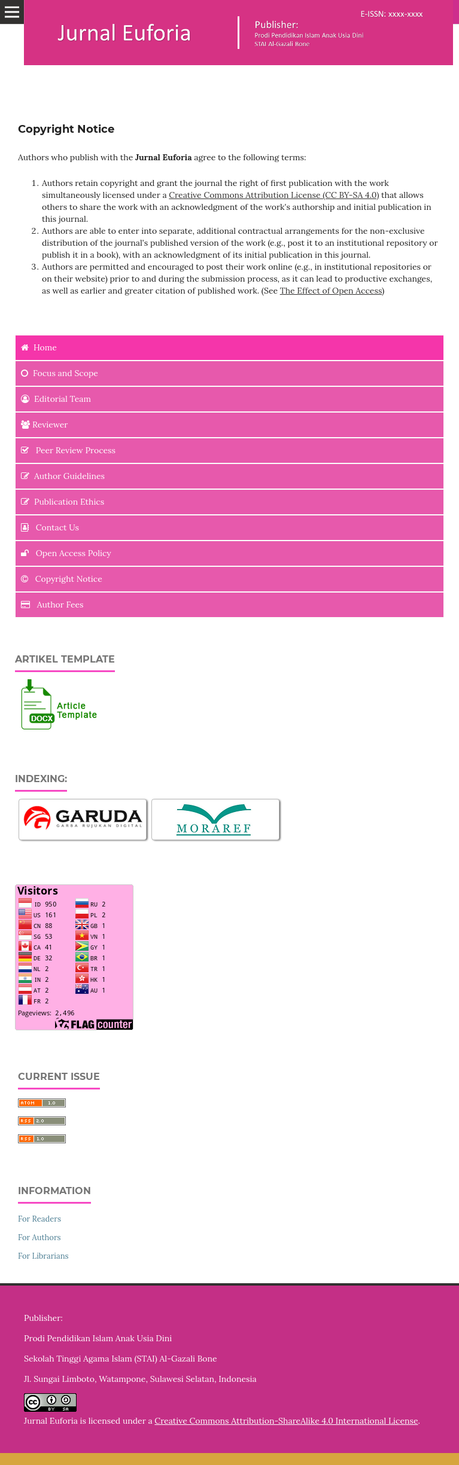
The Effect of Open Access (331, 290)
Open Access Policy (66, 553)
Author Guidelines (63, 476)
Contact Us (50, 527)
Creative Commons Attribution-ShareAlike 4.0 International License (286, 1420)
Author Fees (52, 604)
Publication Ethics (62, 501)
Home (39, 347)
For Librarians (43, 1256)
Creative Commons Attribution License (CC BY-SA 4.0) (274, 195)
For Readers (39, 1219)
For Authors (39, 1237)
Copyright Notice (61, 578)
